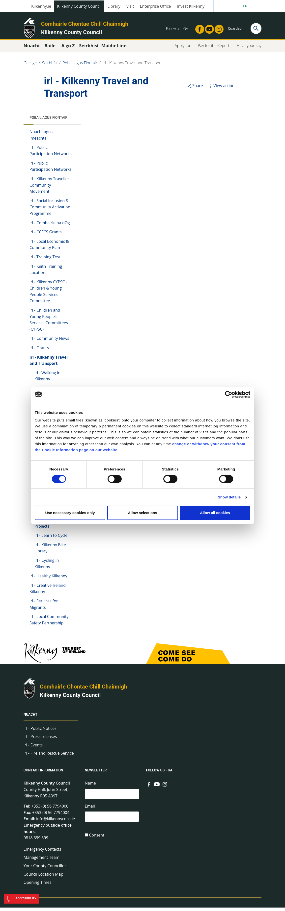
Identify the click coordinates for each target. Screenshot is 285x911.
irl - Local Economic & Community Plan (49, 248)
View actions (222, 89)
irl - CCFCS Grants (45, 235)
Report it (225, 49)
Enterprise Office (155, 6)
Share (195, 89)
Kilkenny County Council (79, 6)
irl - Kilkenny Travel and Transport (132, 66)
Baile (50, 49)
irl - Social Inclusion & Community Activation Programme (49, 210)
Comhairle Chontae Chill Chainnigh (84, 24)
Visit (130, 6)
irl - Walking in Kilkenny (47, 379)
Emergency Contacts (42, 852)
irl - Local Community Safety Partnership (49, 623)
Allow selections (142, 513)
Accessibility (21, 899)
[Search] (256, 28)
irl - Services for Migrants (43, 608)
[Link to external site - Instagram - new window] (218, 28)
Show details (229, 497)
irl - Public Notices (40, 732)
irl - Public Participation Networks (50, 154)
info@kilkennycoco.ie (55, 822)
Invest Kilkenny (191, 6)
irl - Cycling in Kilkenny (46, 567)
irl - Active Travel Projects (49, 526)
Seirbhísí (49, 66)
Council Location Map (43, 877)
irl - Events (33, 748)
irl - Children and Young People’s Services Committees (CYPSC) (48, 323)
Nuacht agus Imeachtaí (41, 138)
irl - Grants (39, 351)
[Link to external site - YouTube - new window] (208, 28)
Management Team (41, 860)
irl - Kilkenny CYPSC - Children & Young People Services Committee (48, 295)
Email (90, 810)
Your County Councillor (45, 869)
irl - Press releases (40, 740)
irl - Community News (49, 342)
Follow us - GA (159, 774)
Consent (96, 840)
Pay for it (205, 49)
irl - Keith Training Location (45, 273)
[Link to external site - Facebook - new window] (198, 28)
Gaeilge (30, 66)
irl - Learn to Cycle (50, 539)
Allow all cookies (215, 513)
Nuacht (30, 718)
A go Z (68, 49)
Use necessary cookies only (70, 513)
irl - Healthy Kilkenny (48, 579)
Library (113, 6)
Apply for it (184, 49)
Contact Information (43, 774)
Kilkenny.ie (41, 6)
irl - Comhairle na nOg (49, 226)
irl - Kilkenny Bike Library (50, 551)
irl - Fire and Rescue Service (49, 756)
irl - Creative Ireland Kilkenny (47, 592)
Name (90, 786)
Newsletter (96, 774)
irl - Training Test (44, 260)
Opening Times (37, 885)
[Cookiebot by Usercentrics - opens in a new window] (228, 394)
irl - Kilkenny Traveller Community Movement (49, 188)
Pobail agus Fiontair (79, 66)
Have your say (249, 49)
